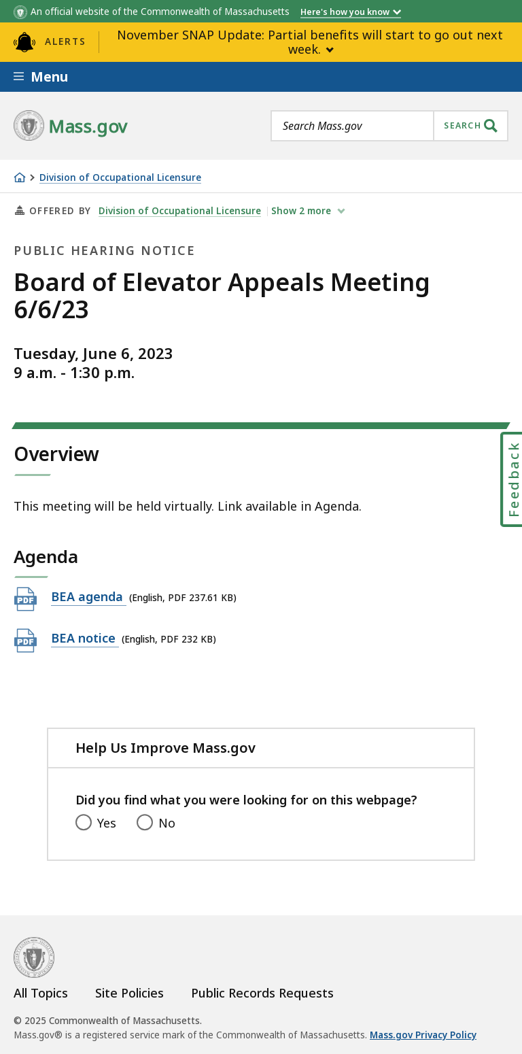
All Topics (41, 993)
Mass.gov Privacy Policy (423, 1035)
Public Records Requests (262, 993)
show (302, 211)
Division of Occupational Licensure (120, 178)
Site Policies (129, 993)
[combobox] (389, 125)
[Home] (20, 177)
